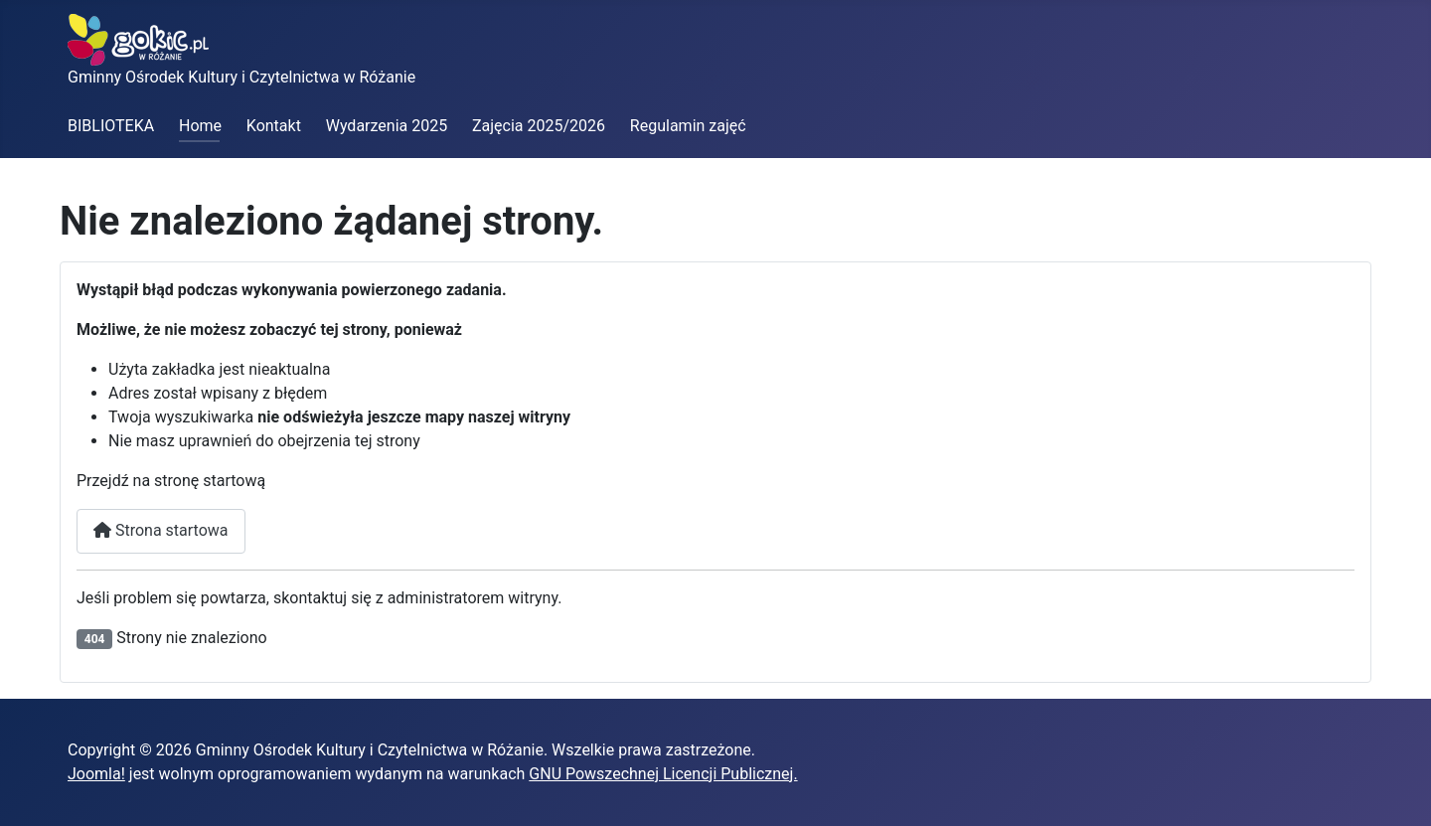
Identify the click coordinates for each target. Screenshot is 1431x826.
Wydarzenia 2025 (386, 125)
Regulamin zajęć (688, 125)
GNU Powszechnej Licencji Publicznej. (663, 773)
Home (200, 125)
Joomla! (96, 773)
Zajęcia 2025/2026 (538, 125)
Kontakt (273, 125)
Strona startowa (161, 530)
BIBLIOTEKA (111, 125)
